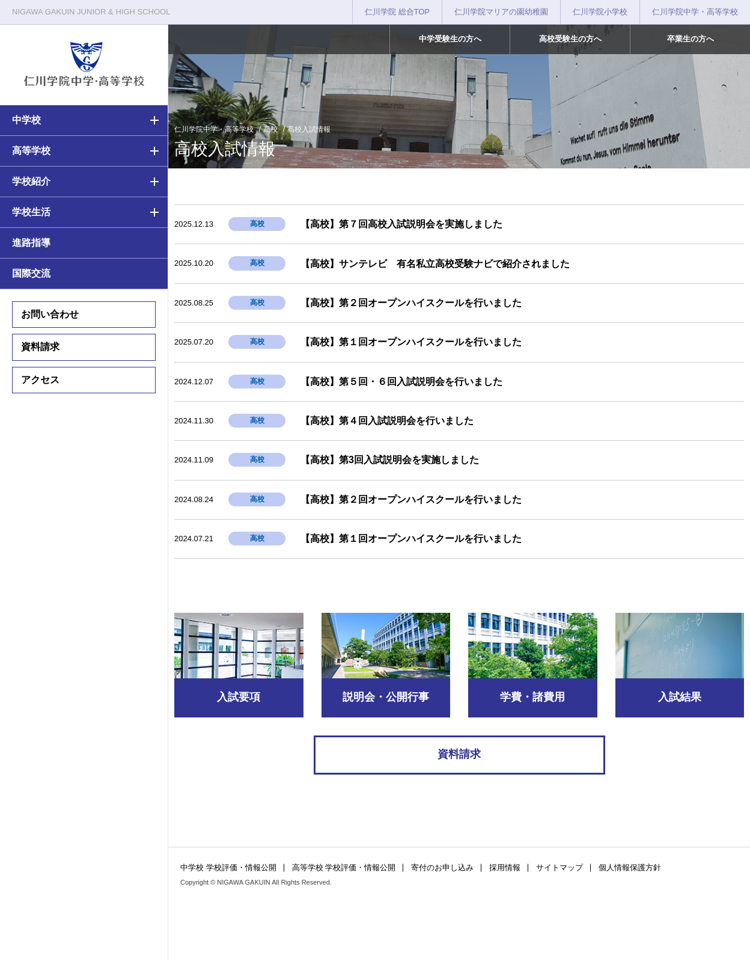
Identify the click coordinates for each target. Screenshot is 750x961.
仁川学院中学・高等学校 (695, 11)
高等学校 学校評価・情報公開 (344, 867)
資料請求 (40, 347)
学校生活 (31, 212)
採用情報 (504, 867)
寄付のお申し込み (442, 867)
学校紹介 (31, 181)
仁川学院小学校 (600, 11)
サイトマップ (559, 867)
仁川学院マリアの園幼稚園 (501, 11)
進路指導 (31, 243)
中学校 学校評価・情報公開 (228, 867)
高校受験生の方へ (570, 38)
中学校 (26, 120)
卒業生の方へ (690, 38)
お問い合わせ (50, 314)
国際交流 (31, 273)
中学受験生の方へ (450, 38)
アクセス (40, 380)
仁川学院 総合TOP (397, 11)
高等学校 (31, 151)
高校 (270, 129)
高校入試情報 (309, 129)
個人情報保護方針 (630, 867)
